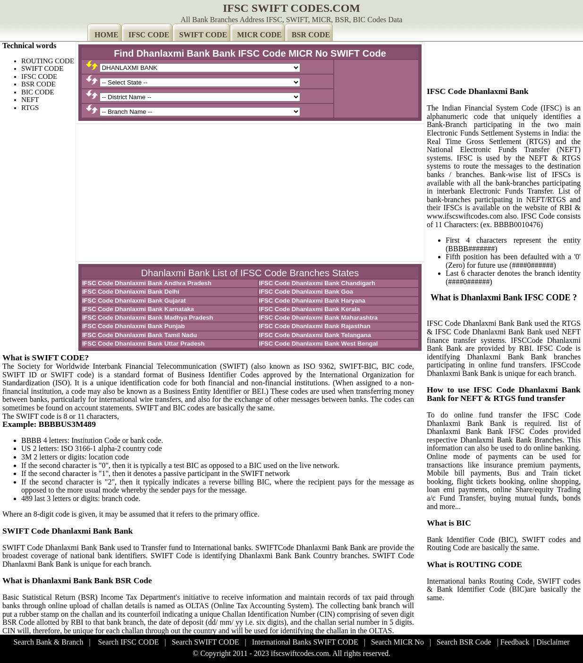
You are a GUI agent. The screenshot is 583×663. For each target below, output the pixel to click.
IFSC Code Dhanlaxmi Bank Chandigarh (317, 283)
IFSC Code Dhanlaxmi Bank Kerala (309, 309)
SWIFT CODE (203, 35)
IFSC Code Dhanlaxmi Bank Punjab (133, 326)
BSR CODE (311, 35)
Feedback (514, 642)
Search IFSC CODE (128, 642)
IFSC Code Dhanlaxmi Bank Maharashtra (318, 317)
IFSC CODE (148, 35)
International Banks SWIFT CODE (305, 642)
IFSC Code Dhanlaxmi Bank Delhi (130, 291)
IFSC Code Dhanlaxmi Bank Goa (306, 291)
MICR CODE (259, 35)
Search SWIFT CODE (205, 642)
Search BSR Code (464, 642)
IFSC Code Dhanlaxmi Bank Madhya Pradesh (147, 317)
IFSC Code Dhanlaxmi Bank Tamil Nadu (139, 335)
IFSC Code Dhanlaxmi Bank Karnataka (138, 309)
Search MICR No (397, 642)
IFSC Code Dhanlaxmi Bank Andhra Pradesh (146, 283)
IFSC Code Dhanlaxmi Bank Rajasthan (315, 326)
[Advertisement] (250, 193)
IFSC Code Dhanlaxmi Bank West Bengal (318, 343)
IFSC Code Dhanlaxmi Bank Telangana (315, 335)
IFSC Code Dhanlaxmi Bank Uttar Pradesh (143, 343)
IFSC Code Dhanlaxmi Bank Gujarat (134, 300)
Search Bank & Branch (48, 642)
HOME (106, 35)
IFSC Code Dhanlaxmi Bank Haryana (312, 300)
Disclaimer (552, 642)
